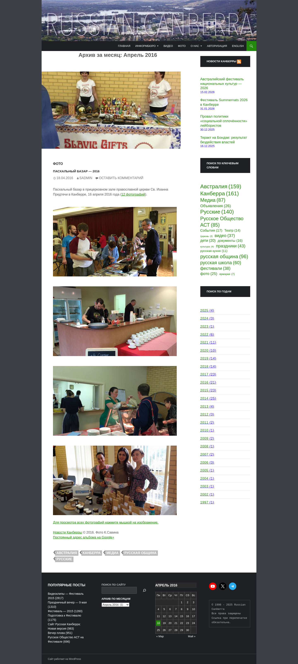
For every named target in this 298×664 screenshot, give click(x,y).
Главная (124, 45)
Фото (182, 45)
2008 (204, 446)
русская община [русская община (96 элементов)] (224, 256)
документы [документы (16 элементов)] (230, 240)
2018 (204, 366)
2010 (204, 430)
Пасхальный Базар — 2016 (91, 170)
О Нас (195, 45)
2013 (204, 406)
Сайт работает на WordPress (64, 659)
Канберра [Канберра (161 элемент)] (219, 193)
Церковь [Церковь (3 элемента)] (206, 236)
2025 (204, 310)
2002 (204, 494)
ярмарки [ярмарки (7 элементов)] (227, 274)
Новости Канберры (67, 532)
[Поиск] (144, 590)
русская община (140, 553)
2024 (204, 318)
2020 (204, 350)
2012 (204, 414)
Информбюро (145, 45)
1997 (204, 502)
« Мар (160, 636)
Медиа (112, 553)
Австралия (66, 553)
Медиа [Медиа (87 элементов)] (212, 200)
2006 (204, 462)
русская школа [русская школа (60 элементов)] (220, 263)
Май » (191, 636)
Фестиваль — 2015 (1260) (65, 611)
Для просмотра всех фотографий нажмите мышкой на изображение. (106, 522)
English (238, 45)
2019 (204, 358)
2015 (204, 390)
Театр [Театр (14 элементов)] (232, 230)
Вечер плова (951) (60, 633)
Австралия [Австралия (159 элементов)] (220, 186)
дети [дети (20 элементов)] (208, 240)
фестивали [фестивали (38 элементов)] (215, 268)
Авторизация (217, 45)
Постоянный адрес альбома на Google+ (83, 537)
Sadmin (85, 178)
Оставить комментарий (121, 178)
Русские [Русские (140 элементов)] (217, 211)
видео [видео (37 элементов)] (225, 235)
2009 (204, 438)
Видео (168, 45)
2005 (204, 470)
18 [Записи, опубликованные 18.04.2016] (158, 623)
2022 (204, 334)
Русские (64, 559)
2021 (204, 342)
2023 (204, 326)
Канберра (92, 553)
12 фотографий (133, 194)
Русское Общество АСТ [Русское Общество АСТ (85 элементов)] (222, 222)
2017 (204, 374)
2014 (204, 398)
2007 (204, 454)
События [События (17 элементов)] (211, 230)
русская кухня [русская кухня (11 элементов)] (213, 251)
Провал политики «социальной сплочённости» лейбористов (223, 121)
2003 (204, 486)
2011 (204, 422)
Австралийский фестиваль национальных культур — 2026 (222, 83)
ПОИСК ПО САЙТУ (114, 584)
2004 (204, 478)
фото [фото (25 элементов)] (208, 273)
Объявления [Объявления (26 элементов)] (215, 205)
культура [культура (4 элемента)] (207, 246)
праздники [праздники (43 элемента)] (230, 246)
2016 (204, 382)
